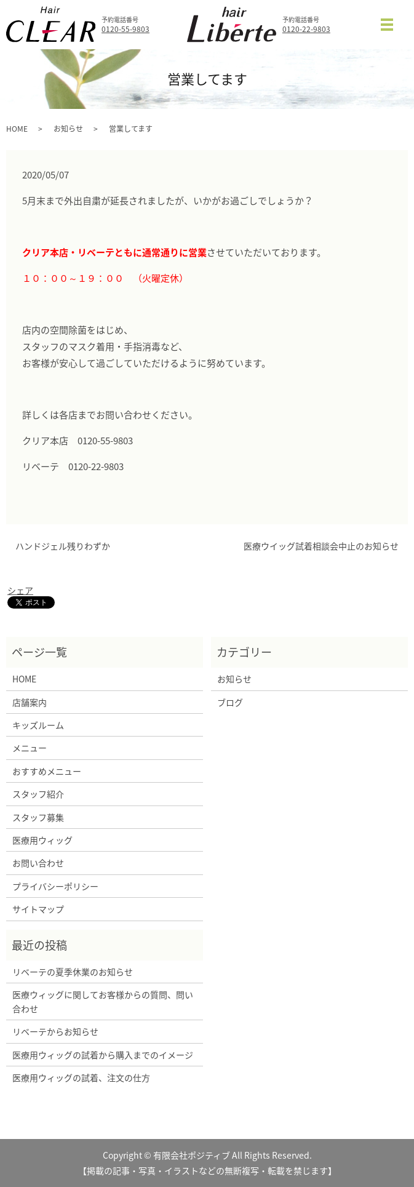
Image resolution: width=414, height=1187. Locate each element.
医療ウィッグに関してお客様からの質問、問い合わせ (102, 1001)
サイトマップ (38, 909)
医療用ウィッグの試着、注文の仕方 (81, 1077)
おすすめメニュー (46, 771)
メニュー (29, 747)
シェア (20, 590)
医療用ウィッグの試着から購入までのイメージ (104, 1055)
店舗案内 (29, 702)
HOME (17, 128)
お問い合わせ (38, 863)
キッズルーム (38, 725)
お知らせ (68, 128)
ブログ (230, 702)
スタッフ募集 (38, 817)
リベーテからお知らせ (55, 1031)
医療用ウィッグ (42, 840)
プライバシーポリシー (55, 886)
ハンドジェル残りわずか (62, 546)
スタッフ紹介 (38, 794)
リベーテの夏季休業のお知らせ (72, 971)
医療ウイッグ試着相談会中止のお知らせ (321, 546)
